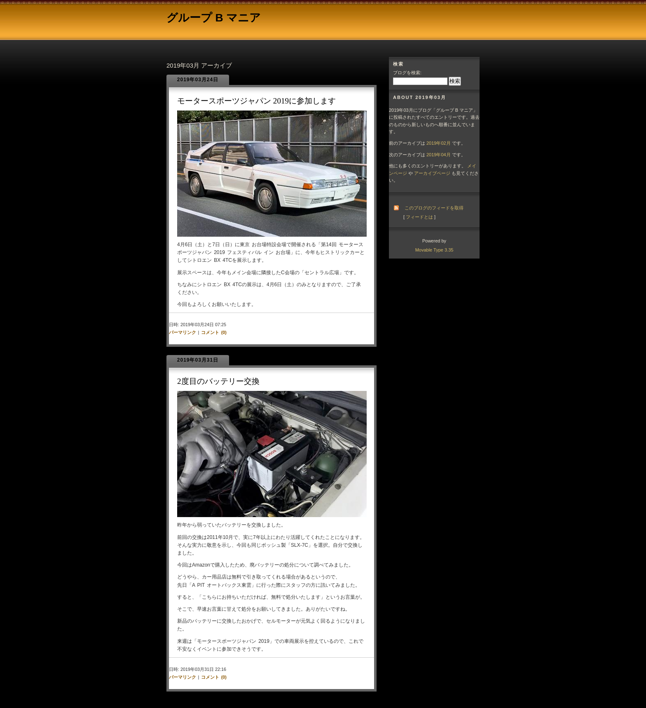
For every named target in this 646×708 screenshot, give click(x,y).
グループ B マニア (213, 18)
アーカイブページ (432, 173)
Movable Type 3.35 (434, 249)
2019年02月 (438, 143)
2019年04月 (438, 154)
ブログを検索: (407, 72)
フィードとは (419, 216)
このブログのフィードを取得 (434, 207)
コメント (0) (214, 332)
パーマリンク (182, 332)
